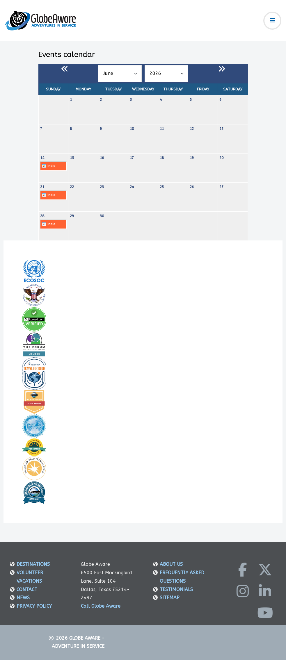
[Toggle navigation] (272, 21)
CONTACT (27, 589)
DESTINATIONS (33, 564)
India (48, 166)
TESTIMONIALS (176, 589)
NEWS (23, 597)
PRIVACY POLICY (34, 606)
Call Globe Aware (100, 606)
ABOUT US (171, 564)
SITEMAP (170, 597)
